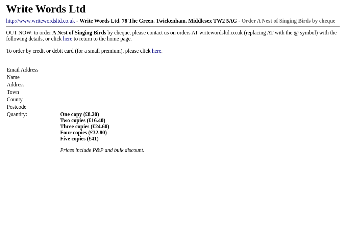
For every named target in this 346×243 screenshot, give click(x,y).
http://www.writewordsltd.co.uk (40, 21)
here (67, 39)
